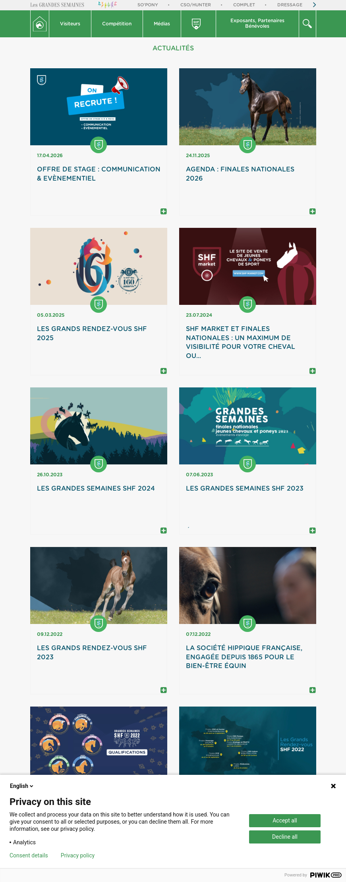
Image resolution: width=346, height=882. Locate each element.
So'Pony (147, 5)
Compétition (116, 23)
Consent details (29, 855)
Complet (244, 5)
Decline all (285, 837)
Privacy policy (78, 855)
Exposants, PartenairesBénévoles (257, 23)
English (22, 786)
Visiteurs (70, 23)
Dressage (289, 5)
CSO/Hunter (195, 5)
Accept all (285, 820)
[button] (70, 23)
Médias (162, 23)
